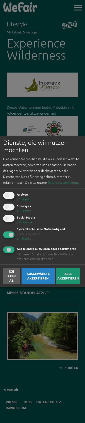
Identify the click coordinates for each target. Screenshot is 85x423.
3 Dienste (24, 222)
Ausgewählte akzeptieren (38, 276)
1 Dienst (24, 199)
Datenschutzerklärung (63, 182)
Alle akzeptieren (68, 276)
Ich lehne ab (11, 275)
